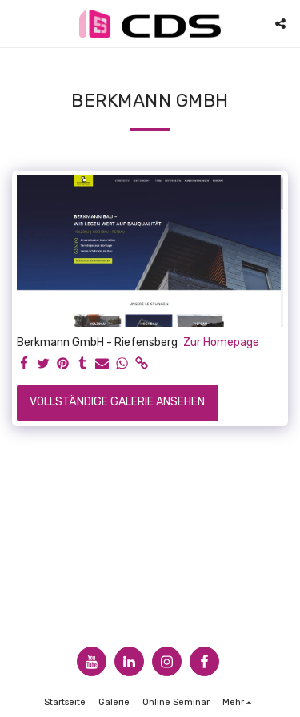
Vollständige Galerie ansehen (117, 402)
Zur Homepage (221, 342)
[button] (17, 23)
